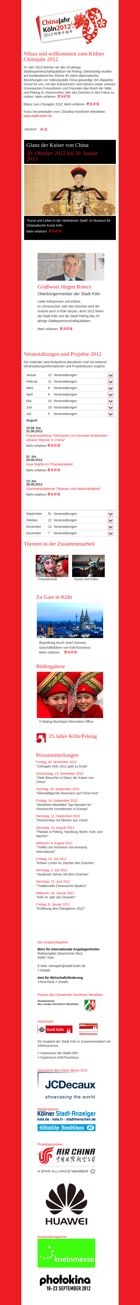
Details (45, 970)
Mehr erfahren (52, 96)
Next (110, 191)
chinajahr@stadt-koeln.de (66, 966)
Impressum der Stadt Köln (59, 1053)
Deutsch (30, 129)
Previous (30, 191)
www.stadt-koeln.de (38, 116)
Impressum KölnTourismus (59, 1057)
